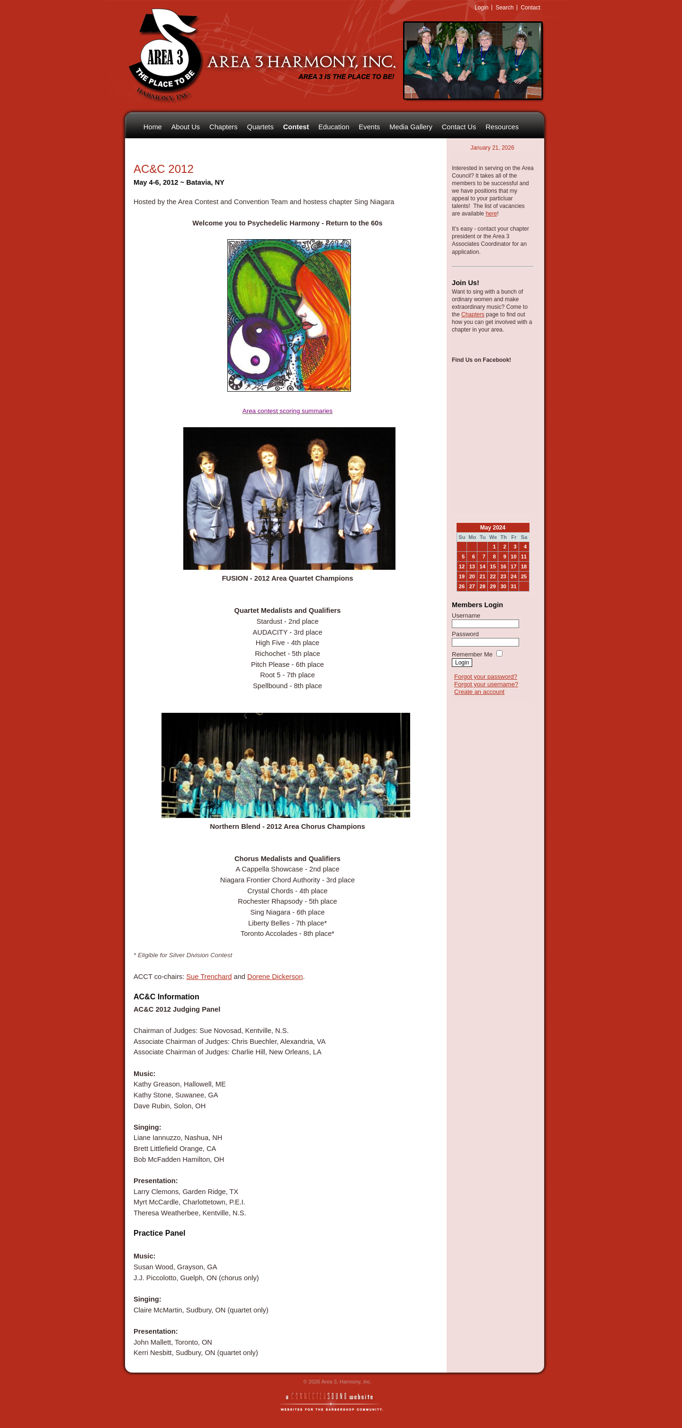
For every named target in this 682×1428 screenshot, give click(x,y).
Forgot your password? (485, 676)
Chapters (473, 314)
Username (466, 615)
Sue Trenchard (209, 976)
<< (474, 527)
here (491, 213)
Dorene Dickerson (275, 976)
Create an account (479, 691)
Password (465, 634)
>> (511, 527)
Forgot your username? (486, 684)
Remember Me (472, 654)
